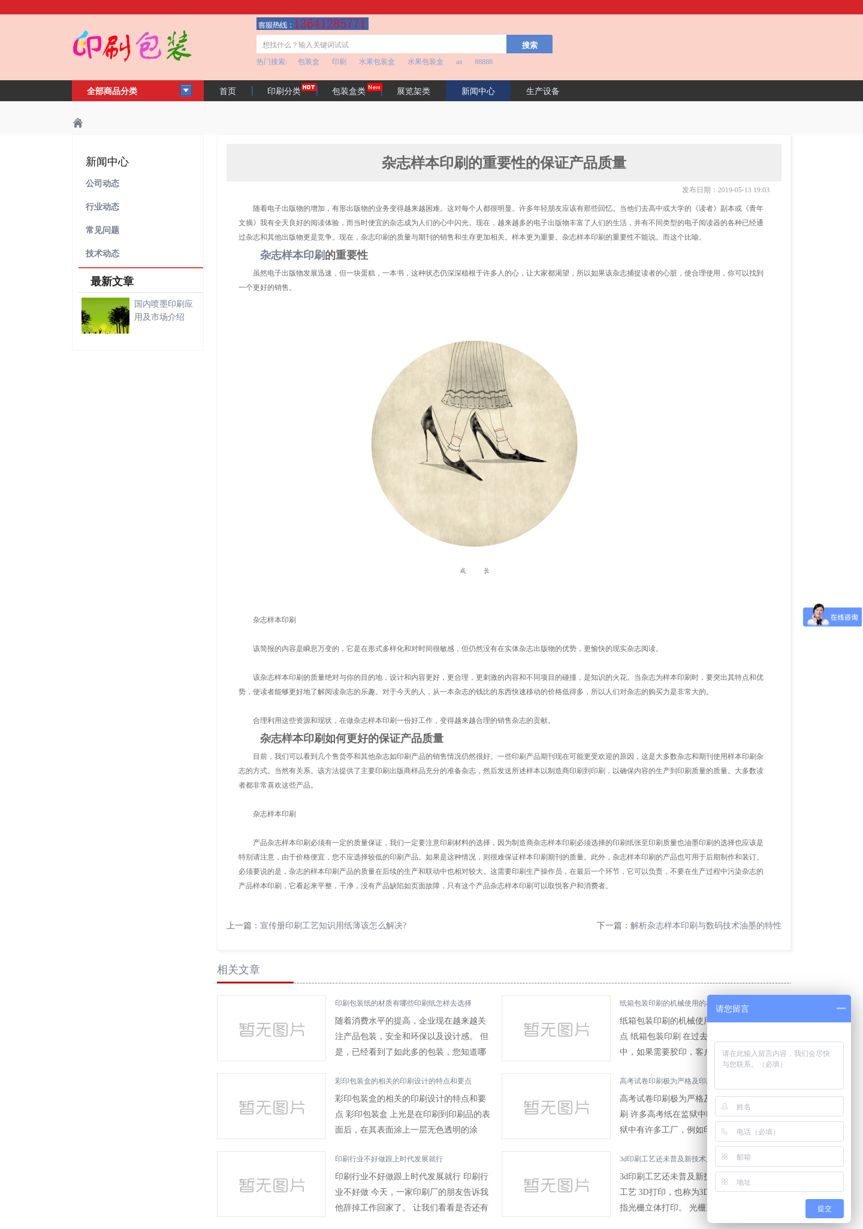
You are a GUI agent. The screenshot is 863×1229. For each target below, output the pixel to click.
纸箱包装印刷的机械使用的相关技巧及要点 (688, 1003)
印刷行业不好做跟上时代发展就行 (389, 1159)
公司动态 (102, 183)
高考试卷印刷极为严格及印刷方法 (674, 1081)
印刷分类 (284, 91)
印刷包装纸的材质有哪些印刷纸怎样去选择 (403, 1003)
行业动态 (102, 206)
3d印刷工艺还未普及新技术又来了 (674, 1159)
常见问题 (102, 230)
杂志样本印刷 (292, 255)
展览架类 (413, 91)
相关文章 (238, 970)
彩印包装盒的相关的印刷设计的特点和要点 (403, 1081)
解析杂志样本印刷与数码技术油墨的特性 (705, 925)
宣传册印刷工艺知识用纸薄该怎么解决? (333, 925)
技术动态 (102, 253)
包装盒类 (349, 91)
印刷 (339, 61)
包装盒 (308, 61)
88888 (484, 61)
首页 (227, 91)
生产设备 (543, 91)
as (459, 61)
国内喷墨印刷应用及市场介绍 (163, 310)
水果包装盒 (377, 61)
